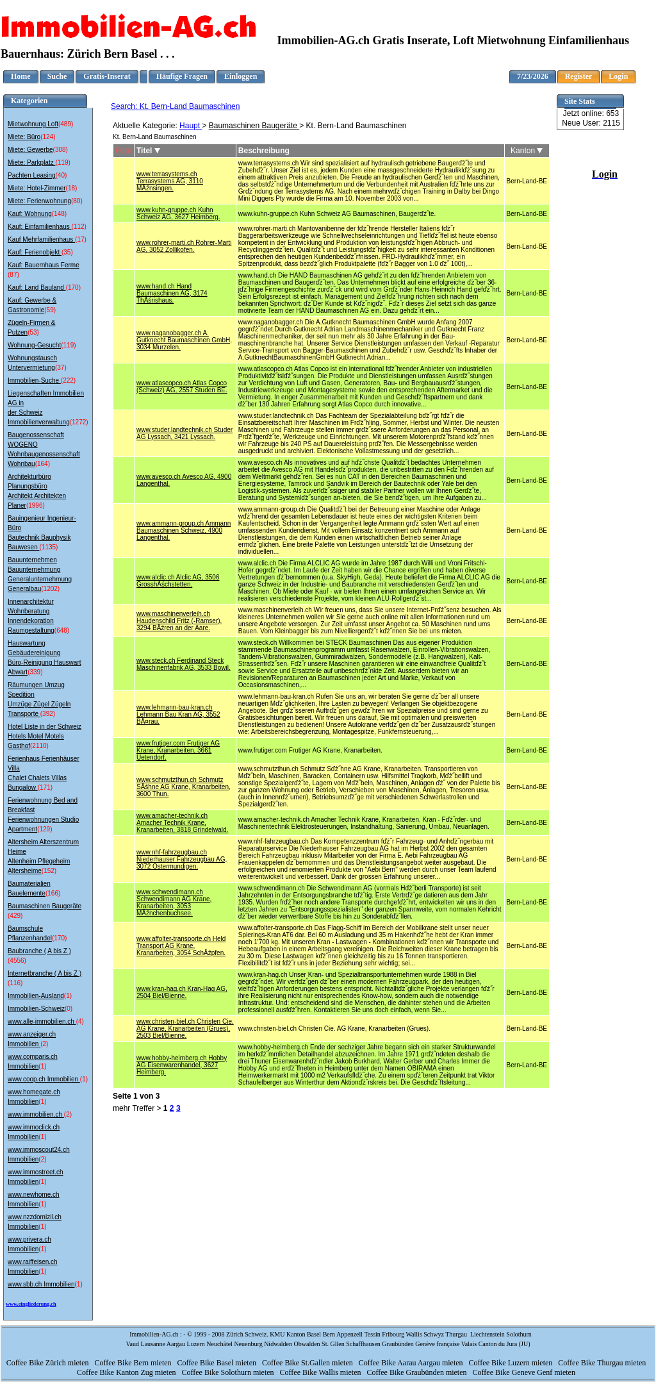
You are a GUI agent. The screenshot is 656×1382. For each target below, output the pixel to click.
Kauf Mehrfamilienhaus (41, 239)
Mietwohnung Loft (33, 124)
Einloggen (240, 76)
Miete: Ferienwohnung (39, 200)
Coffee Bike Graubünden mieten (417, 1372)
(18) (72, 188)
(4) (80, 1021)
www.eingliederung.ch (31, 1304)
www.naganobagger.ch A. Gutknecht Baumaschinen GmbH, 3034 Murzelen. (184, 340)
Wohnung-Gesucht (34, 345)
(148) (59, 213)
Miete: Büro (24, 136)
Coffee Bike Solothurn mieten (228, 1372)
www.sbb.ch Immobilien (41, 1284)
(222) (68, 380)
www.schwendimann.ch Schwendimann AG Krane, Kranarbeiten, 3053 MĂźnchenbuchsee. (173, 902)
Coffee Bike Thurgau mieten (603, 1362)
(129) (44, 829)
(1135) (48, 547)
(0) (68, 1008)
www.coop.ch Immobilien (44, 1079)
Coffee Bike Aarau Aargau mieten (412, 1362)
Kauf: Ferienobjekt (35, 252)
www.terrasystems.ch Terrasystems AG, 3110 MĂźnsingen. (169, 181)
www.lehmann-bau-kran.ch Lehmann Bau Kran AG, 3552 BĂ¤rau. (178, 714)
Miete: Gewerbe (30, 149)
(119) (62, 162)
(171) (45, 787)
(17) (80, 239)
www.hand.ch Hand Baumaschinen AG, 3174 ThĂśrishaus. (172, 293)
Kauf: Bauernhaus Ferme (43, 265)
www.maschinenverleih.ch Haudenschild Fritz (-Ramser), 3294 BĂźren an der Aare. (179, 620)
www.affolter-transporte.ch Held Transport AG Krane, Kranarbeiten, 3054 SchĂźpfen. (181, 945)
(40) (61, 175)
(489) (65, 124)
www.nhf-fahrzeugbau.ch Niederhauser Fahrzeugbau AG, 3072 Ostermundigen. (181, 859)
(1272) (79, 422)
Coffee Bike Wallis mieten (321, 1372)
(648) (61, 630)
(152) (49, 870)
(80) (77, 200)
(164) (42, 463)
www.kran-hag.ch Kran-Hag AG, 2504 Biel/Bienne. (181, 992)
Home (21, 76)
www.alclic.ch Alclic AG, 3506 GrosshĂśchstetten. (178, 581)
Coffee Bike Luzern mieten (512, 1362)
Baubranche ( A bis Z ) (39, 950)
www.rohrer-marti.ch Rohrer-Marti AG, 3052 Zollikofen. (183, 246)
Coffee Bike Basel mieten (217, 1362)
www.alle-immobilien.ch (42, 1021)
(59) (50, 309)
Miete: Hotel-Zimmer (37, 188)
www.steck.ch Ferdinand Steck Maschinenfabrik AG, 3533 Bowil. (183, 664)
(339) (35, 672)
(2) (44, 1043)
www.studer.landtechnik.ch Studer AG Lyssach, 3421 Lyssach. (184, 433)
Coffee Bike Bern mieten (133, 1362)
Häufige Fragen (182, 76)
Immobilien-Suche (34, 380)
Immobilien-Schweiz (36, 1008)
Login (618, 76)
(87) (13, 274)
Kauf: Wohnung (30, 213)
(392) (47, 713)
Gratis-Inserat (106, 76)
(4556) (17, 960)
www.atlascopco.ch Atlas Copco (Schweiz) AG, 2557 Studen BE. (181, 386)
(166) (52, 893)
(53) (33, 332)
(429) (15, 915)
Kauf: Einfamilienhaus (40, 226)
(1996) (35, 505)
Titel (148, 150)
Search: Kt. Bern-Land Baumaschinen (175, 106)
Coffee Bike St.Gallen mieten (308, 1362)
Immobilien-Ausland (36, 995)
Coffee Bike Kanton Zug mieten (127, 1372)
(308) (60, 149)
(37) (61, 367)
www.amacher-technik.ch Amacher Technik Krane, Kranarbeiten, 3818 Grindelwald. (182, 822)
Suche (57, 76)
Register (579, 76)
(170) (73, 287)
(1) (68, 995)
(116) (15, 983)
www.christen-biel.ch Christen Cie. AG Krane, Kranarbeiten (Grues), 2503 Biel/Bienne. (185, 1028)
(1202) (50, 588)
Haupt (190, 125)
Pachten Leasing (32, 175)
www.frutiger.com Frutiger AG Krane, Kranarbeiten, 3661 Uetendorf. (178, 750)
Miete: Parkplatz (31, 162)
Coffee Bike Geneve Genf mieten (525, 1372)
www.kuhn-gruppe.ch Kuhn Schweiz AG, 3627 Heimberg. (178, 213)
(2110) (39, 745)
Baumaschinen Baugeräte (44, 906)
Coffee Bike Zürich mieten (48, 1362)
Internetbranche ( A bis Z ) (44, 973)
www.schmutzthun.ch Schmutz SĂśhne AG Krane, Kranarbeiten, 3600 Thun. (183, 786)
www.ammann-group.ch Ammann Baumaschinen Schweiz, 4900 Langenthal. (183, 530)
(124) (47, 136)
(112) (79, 226)
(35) (67, 252)
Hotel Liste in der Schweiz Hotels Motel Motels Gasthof (44, 736)
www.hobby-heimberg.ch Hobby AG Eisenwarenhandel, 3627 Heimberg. (181, 1065)
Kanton (527, 150)
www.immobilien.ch (36, 1114)
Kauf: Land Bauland (37, 287)
